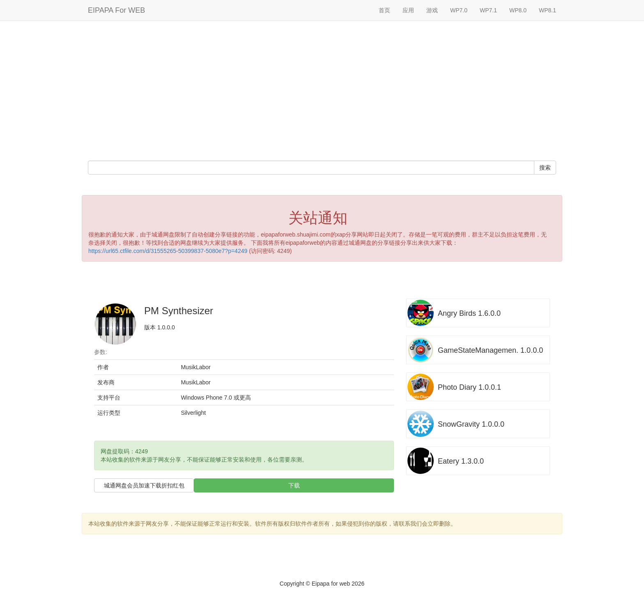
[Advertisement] (322, 90)
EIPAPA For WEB (116, 10)
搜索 (545, 167)
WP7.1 (488, 10)
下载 (294, 485)
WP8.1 (547, 10)
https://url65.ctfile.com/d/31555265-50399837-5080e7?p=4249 (167, 251)
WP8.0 (518, 10)
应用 (408, 10)
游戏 (432, 10)
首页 (384, 10)
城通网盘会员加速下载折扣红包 (144, 485)
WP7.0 (458, 10)
